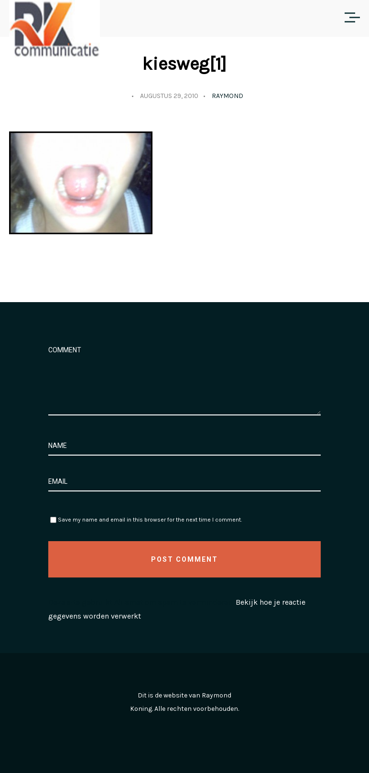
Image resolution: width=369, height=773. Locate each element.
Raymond (227, 96)
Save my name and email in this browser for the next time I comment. (150, 519)
